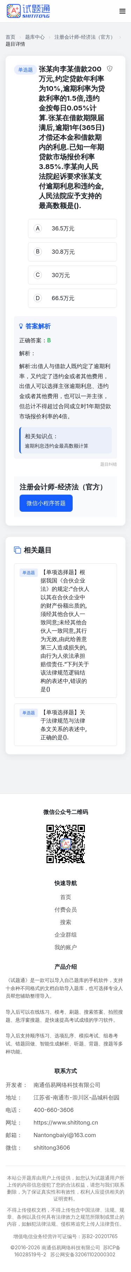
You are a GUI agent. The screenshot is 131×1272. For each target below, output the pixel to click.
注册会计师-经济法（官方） (84, 37)
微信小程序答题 (46, 503)
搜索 (65, 922)
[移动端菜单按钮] (122, 11)
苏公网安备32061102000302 (82, 1254)
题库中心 (35, 37)
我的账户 (65, 947)
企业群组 (65, 934)
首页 (10, 37)
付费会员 (65, 909)
